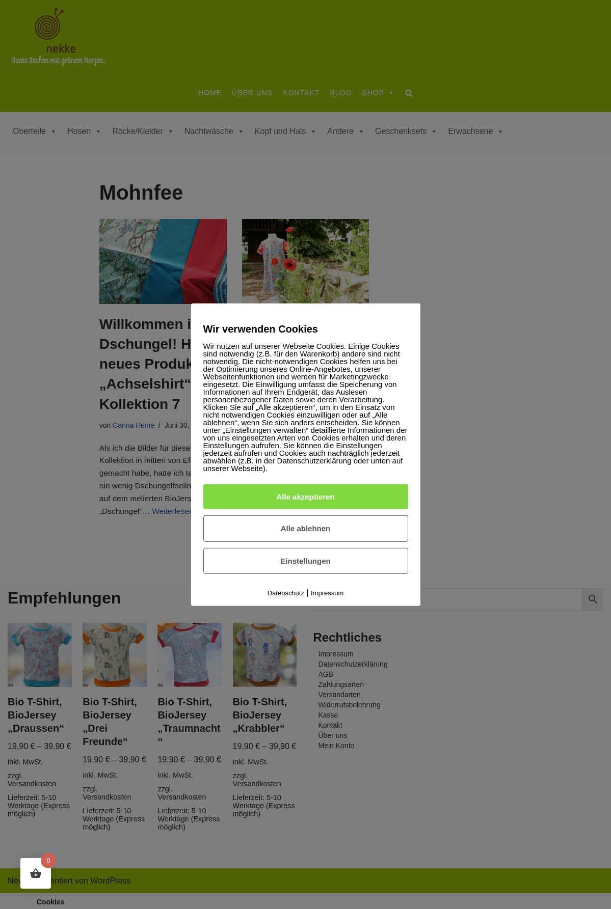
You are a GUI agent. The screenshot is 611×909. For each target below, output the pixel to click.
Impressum (327, 593)
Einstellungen (305, 561)
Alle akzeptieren (305, 496)
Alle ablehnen (306, 528)
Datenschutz (286, 593)
